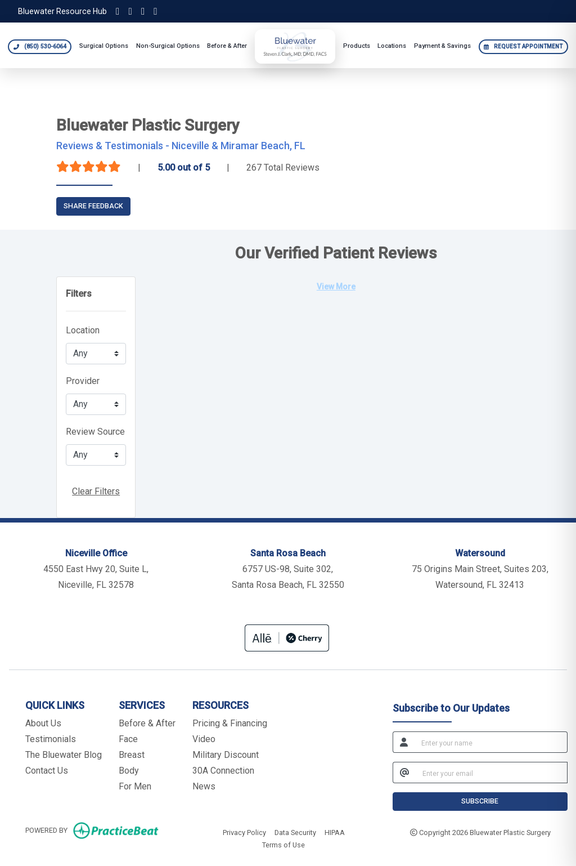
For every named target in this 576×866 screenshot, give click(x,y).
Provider (83, 381)
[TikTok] (130, 11)
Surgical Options (103, 46)
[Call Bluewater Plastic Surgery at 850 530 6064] (39, 46)
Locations (391, 46)
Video (203, 739)
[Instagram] (117, 11)
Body (129, 770)
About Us (43, 723)
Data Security (295, 832)
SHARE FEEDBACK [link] (93, 206)
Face (128, 739)
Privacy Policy (244, 832)
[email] (492, 772)
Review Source (95, 431)
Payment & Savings (442, 46)
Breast (132, 754)
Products (356, 46)
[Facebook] (143, 11)
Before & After (227, 46)
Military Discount (225, 754)
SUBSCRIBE (479, 801)
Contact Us (46, 770)
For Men (135, 786)
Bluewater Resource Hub (62, 11)
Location (83, 330)
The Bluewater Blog (63, 754)
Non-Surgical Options (168, 46)
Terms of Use (283, 844)
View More (336, 286)
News (203, 786)
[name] (491, 742)
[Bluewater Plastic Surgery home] (295, 46)
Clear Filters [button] (96, 491)
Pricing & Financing (229, 723)
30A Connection (223, 770)
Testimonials (50, 739)
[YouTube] (155, 11)
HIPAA (335, 832)
